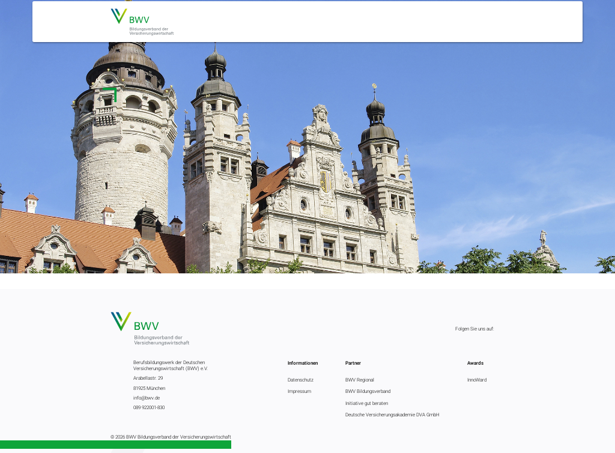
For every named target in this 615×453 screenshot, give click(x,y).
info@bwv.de (146, 398)
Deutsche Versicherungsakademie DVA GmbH (392, 415)
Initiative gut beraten (366, 403)
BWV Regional (359, 380)
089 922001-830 (149, 407)
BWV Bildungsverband (367, 391)
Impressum (299, 391)
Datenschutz (301, 380)
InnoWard (476, 380)
